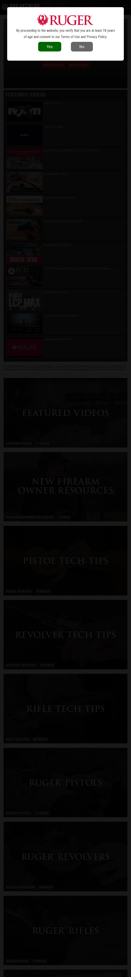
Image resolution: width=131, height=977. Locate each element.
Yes (50, 46)
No (81, 46)
